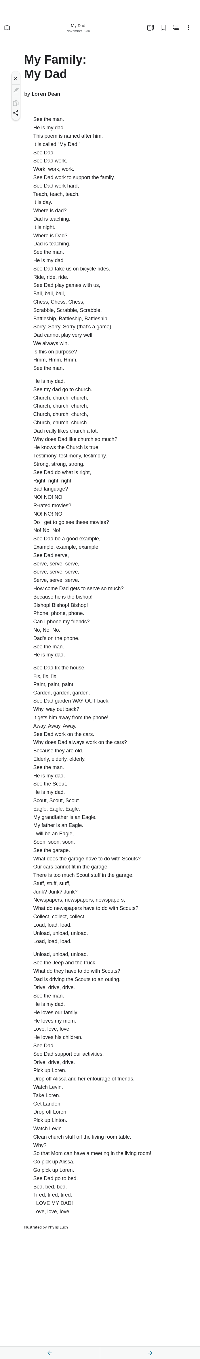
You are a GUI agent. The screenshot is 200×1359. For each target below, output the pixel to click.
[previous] (49, 1353)
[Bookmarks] (163, 27)
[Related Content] (176, 27)
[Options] (188, 27)
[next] (150, 1353)
